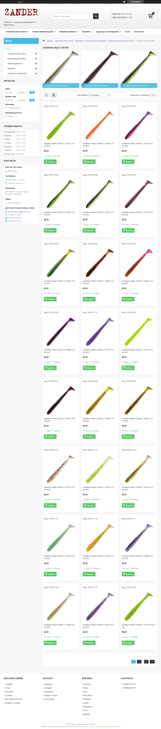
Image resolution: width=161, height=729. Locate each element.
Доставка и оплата (13, 699)
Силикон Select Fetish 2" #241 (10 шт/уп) (98, 488)
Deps (85, 688)
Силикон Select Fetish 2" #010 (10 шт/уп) (59, 419)
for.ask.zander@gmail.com (19, 212)
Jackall (85, 703)
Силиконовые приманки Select (121, 41)
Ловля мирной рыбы (42, 31)
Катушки (48, 688)
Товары (49, 41)
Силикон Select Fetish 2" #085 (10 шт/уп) (98, 282)
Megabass (87, 706)
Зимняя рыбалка (67, 31)
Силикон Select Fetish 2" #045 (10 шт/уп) (137, 350)
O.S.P (85, 710)
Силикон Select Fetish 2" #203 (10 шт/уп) (59, 213)
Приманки (79, 41)
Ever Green (87, 695)
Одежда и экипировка (107, 31)
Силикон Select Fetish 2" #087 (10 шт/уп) (59, 282)
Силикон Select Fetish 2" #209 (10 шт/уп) (98, 144)
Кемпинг (86, 31)
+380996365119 (129, 688)
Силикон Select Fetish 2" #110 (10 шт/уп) (137, 213)
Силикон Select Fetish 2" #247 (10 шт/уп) (98, 557)
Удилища (48, 684)
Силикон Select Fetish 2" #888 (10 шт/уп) (59, 350)
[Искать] (96, 16)
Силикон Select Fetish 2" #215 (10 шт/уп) (59, 488)
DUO (85, 691)
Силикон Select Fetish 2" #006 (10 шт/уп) (98, 419)
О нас (127, 31)
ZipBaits (86, 714)
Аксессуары (49, 699)
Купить (51, 161)
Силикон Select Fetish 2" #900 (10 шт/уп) (137, 282)
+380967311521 (129, 684)
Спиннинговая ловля (16, 31)
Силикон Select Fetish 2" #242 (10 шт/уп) (137, 488)
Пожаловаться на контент (84, 726)
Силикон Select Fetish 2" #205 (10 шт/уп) (137, 144)
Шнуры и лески (50, 695)
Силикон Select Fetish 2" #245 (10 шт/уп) (59, 557)
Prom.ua (92, 724)
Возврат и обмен (12, 703)
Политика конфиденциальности (108, 726)
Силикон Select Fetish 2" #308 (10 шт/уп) (59, 625)
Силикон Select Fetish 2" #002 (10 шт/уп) (137, 419)
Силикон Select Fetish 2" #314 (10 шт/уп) (98, 625)
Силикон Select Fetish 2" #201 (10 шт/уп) (98, 213)
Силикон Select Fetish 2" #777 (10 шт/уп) (98, 350)
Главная (8, 684)
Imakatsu (87, 699)
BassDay (87, 684)
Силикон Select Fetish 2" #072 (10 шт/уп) (59, 144)
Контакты (139, 31)
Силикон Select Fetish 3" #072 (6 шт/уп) (138, 625)
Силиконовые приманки (95, 41)
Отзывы (8, 695)
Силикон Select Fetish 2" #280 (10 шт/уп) (137, 557)
